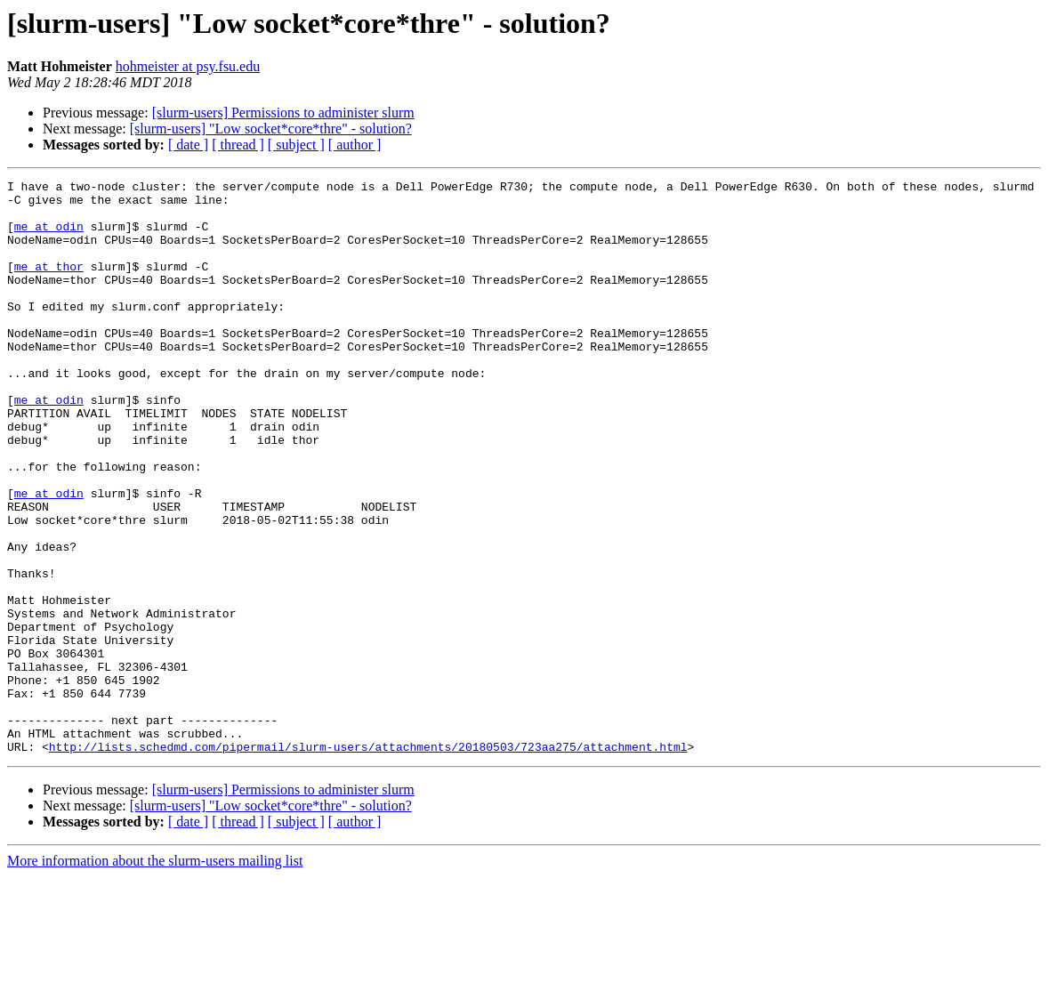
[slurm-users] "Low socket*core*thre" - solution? (271, 128)
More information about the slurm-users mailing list (154, 975)
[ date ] (188, 144)
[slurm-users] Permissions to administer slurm (283, 112)
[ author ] (355, 144)
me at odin (49, 237)
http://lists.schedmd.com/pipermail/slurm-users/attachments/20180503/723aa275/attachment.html (368, 861)
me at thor (49, 285)
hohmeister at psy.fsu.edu (188, 66)
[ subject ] (296, 144)
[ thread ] (238, 144)
